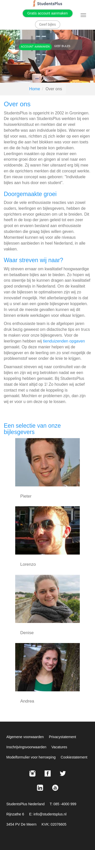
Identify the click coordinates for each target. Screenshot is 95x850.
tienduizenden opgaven (64, 341)
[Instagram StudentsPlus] (32, 773)
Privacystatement (62, 737)
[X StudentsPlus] (63, 773)
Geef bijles (47, 24)
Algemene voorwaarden (25, 737)
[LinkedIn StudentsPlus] (40, 788)
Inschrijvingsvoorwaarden (26, 747)
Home (34, 89)
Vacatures (59, 747)
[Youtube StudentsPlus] (55, 788)
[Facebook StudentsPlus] (48, 773)
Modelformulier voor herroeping (31, 757)
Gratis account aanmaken (47, 13)
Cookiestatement (74, 757)
